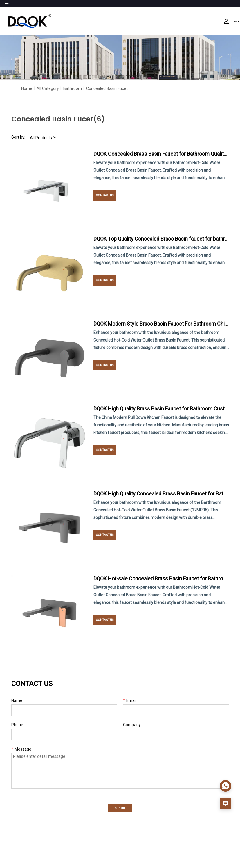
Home (26, 88)
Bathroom (72, 88)
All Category (48, 88)
